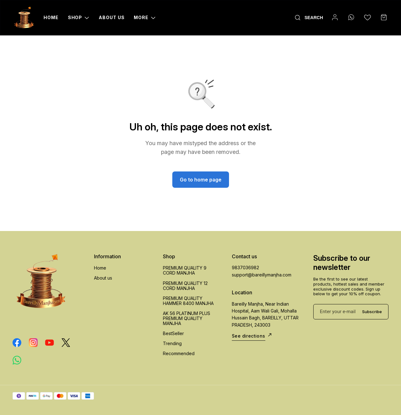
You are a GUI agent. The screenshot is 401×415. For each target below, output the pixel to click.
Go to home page (200, 179)
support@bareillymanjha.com (261, 274)
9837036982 (245, 267)
